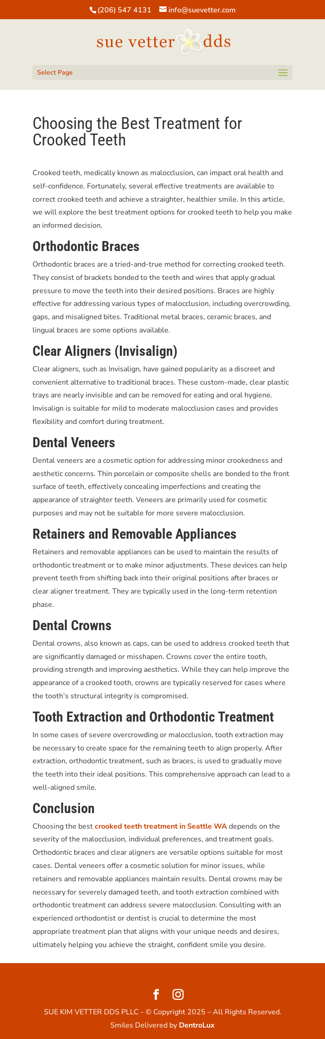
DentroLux (197, 1025)
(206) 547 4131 (125, 10)
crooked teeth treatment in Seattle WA (161, 826)
